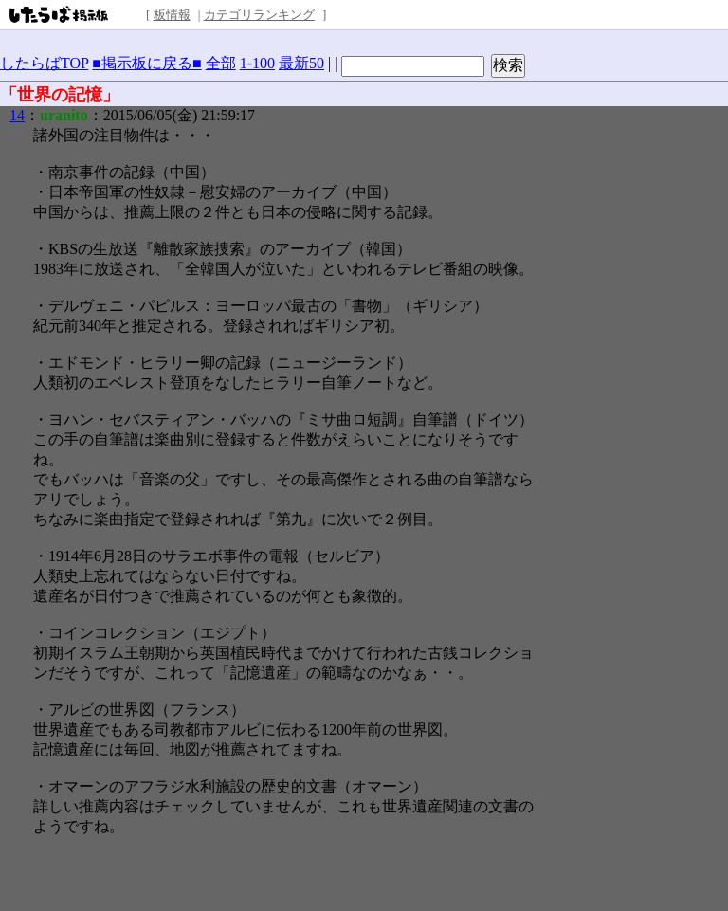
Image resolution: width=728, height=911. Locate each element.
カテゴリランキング (259, 15)
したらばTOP (44, 63)
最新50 (301, 63)
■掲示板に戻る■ (146, 63)
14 (17, 115)
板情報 (172, 15)
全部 (221, 63)
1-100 (257, 63)
